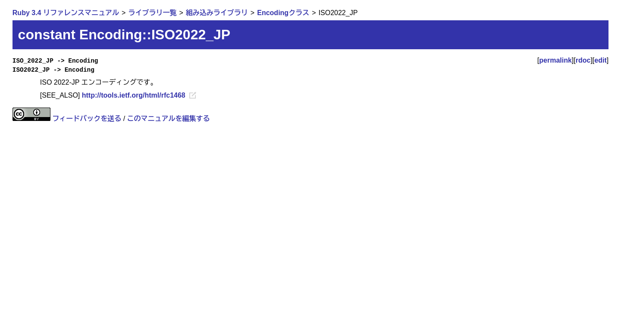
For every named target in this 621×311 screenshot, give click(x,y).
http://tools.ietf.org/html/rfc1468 (133, 95)
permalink (555, 60)
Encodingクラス (283, 12)
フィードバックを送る (86, 118)
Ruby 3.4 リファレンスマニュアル (66, 12)
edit (600, 60)
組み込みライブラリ (217, 12)
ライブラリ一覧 (152, 12)
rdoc (583, 60)
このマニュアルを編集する (168, 118)
